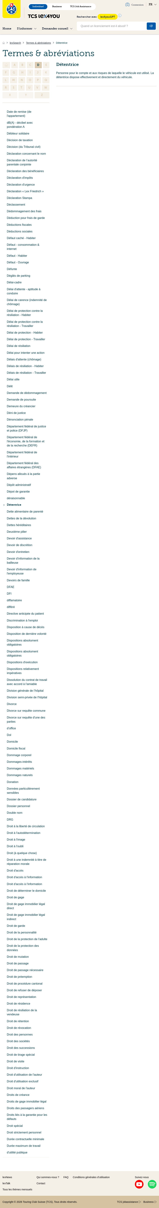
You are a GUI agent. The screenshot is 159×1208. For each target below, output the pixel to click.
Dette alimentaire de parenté (25, 511)
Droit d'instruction (18, 1068)
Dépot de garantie (18, 491)
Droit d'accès (15, 870)
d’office (11, 728)
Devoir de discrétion (19, 545)
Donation (12, 781)
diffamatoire (14, 600)
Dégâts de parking (18, 275)
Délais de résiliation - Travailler (26, 372)
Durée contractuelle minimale (25, 1139)
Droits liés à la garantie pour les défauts (27, 1117)
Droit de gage (15, 897)
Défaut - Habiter (17, 255)
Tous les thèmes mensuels (17, 1189)
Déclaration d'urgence (21, 184)
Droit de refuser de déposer (24, 990)
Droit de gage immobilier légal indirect (26, 916)
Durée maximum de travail (24, 1145)
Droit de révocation (19, 1027)
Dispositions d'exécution (22, 662)
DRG (10, 819)
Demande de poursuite (21, 399)
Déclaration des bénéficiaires (25, 171)
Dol (9, 735)
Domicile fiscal (16, 748)
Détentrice (12, 504)
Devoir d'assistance (19, 538)
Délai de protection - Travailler (26, 339)
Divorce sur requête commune (26, 710)
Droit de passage (18, 963)
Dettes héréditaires (19, 525)
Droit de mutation (18, 956)
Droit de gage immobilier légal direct (26, 906)
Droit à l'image (16, 839)
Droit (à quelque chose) (22, 853)
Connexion (134, 4)
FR (152, 4)
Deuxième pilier (17, 531)
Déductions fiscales (19, 224)
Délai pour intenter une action (25, 352)
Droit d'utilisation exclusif (22, 1081)
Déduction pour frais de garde (26, 217)
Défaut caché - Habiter (21, 238)
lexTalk (6, 1183)
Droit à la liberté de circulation (26, 826)
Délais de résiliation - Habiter (25, 366)
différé (11, 607)
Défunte (12, 269)
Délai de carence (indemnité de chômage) (27, 302)
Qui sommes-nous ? (48, 1177)
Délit (10, 386)
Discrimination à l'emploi (22, 620)
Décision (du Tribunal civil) (24, 146)
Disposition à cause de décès (25, 627)
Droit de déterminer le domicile (26, 890)
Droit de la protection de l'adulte (27, 939)
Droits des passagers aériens (25, 1108)
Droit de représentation (21, 996)
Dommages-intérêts (19, 761)
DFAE (10, 587)
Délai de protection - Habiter (25, 332)
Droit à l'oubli (15, 846)
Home (7, 28)
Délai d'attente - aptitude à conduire (23, 291)
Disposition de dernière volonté (26, 633)
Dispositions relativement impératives (23, 671)
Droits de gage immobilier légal (26, 1101)
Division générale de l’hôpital (25, 690)
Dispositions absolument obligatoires (22, 642)
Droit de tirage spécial (21, 1054)
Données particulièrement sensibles (23, 790)
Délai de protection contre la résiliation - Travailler (25, 323)
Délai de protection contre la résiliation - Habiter (25, 312)
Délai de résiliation (18, 345)
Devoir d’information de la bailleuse (23, 560)
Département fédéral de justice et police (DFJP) (26, 428)
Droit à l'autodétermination (23, 832)
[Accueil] (4, 42)
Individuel (38, 6)
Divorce (12, 704)
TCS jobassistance (129, 1201)
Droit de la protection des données (23, 947)
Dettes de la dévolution (21, 518)
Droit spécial (15, 1125)
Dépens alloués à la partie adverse (23, 476)
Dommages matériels (20, 768)
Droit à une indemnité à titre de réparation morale (26, 861)
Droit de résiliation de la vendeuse (22, 1012)
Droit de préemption (19, 976)
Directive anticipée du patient (25, 613)
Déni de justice (16, 412)
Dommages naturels (20, 775)
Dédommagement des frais (24, 211)
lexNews (7, 1177)
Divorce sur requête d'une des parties (26, 719)
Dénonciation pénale (20, 419)
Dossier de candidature (22, 799)
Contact (41, 1183)
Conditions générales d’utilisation (91, 1177)
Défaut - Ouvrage (18, 262)
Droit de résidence (18, 1003)
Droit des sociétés (18, 1041)
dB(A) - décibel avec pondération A (20, 124)
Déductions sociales (19, 231)
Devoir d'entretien (18, 551)
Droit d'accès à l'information (24, 877)
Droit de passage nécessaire (25, 970)
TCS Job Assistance (80, 6)
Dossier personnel (18, 806)
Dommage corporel (19, 755)
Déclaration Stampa (19, 197)
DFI (9, 593)
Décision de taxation (20, 140)
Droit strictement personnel (24, 1132)
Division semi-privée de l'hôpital (27, 697)
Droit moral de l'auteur (21, 1088)
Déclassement (16, 204)
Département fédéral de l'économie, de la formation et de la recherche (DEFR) (25, 441)
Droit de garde (16, 925)
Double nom (14, 812)
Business (57, 6)
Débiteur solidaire (18, 133)
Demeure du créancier (21, 406)
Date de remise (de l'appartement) (19, 113)
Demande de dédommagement (27, 392)
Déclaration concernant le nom (26, 153)
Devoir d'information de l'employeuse (21, 571)
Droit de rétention (18, 1021)
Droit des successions (21, 1047)
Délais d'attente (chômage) (24, 359)
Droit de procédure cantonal (24, 983)
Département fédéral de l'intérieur (22, 454)
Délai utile (13, 379)
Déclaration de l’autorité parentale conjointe (22, 162)
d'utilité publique (17, 1152)
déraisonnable (16, 498)
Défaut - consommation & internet (23, 246)
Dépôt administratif (19, 484)
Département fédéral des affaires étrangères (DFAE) (24, 465)
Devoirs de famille (18, 580)
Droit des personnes (20, 1034)
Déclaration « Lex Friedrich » (25, 191)
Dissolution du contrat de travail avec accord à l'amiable (27, 682)
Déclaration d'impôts (20, 177)
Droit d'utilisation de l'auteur (24, 1074)
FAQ (65, 1177)
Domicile (12, 741)
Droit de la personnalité (22, 932)
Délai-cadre (14, 282)
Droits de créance (18, 1094)
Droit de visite (15, 1061)
